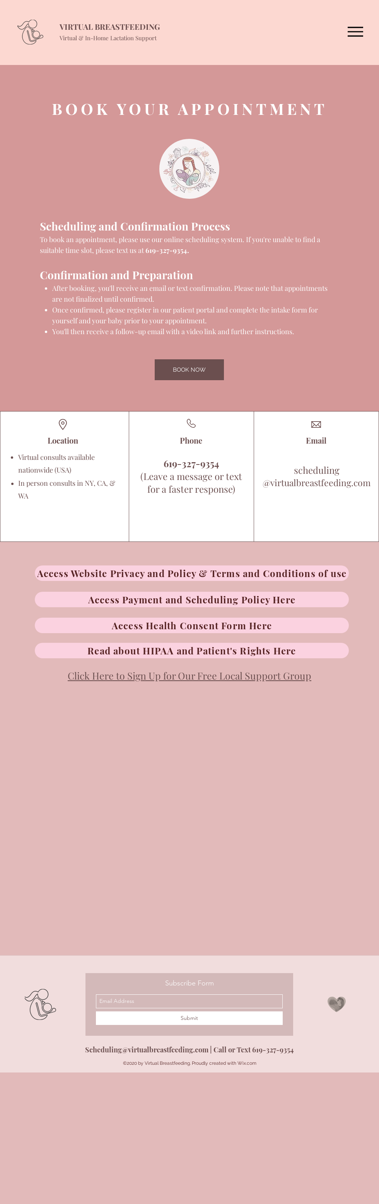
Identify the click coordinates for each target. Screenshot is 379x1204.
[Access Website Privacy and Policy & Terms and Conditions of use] (192, 573)
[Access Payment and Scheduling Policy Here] (192, 599)
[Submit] (189, 1018)
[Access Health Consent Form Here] (192, 625)
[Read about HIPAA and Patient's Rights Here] (192, 650)
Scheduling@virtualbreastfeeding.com (146, 1049)
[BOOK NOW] (189, 369)
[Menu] (355, 31)
